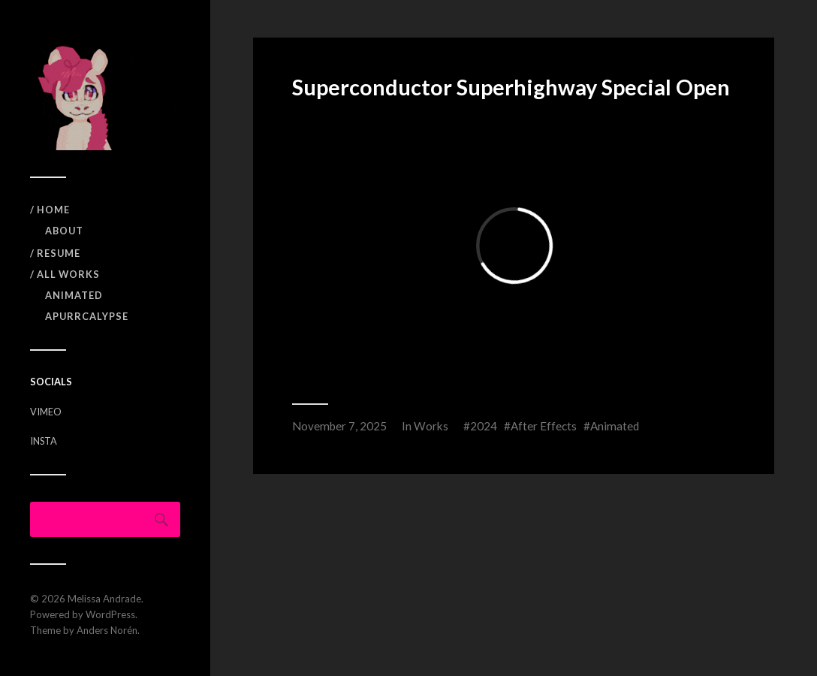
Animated (74, 295)
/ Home (50, 210)
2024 (483, 426)
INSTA (43, 441)
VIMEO (46, 412)
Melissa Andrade (104, 599)
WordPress (110, 614)
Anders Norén (107, 630)
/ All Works (65, 274)
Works (431, 426)
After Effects (544, 426)
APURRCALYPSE (86, 316)
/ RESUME (55, 253)
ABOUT (64, 231)
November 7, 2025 (339, 426)
